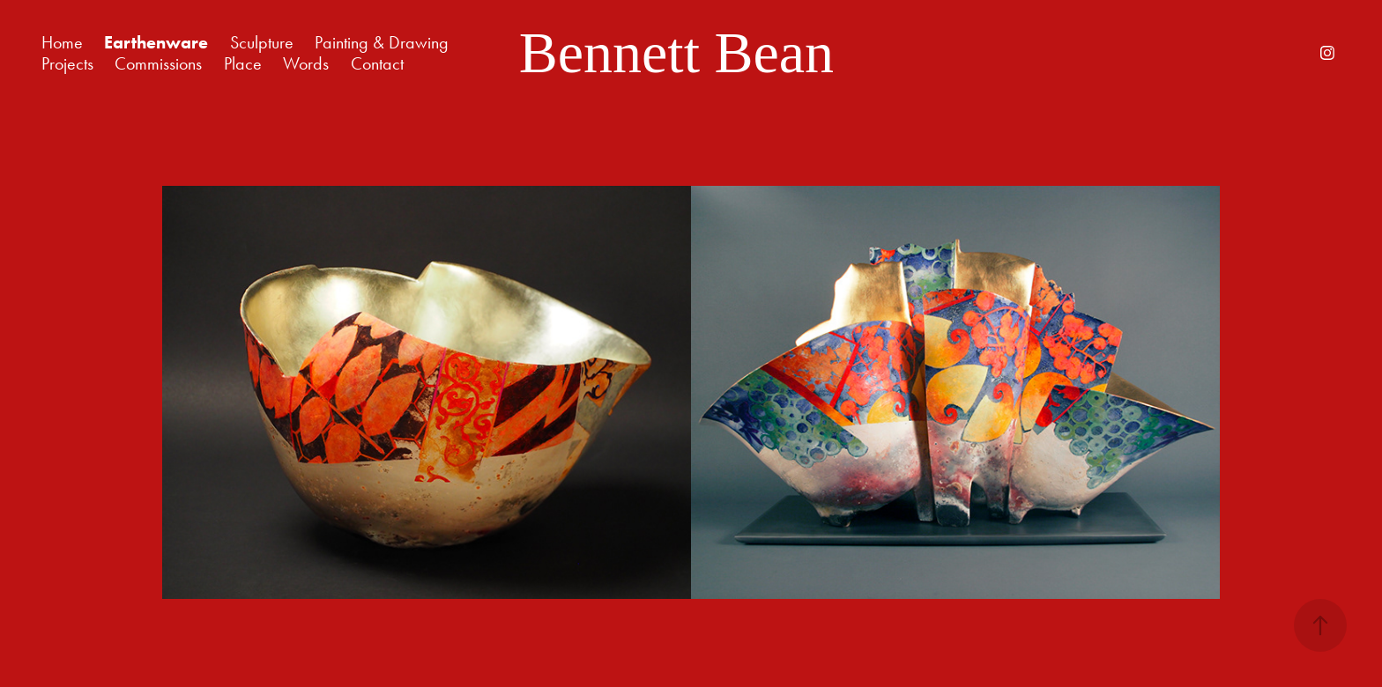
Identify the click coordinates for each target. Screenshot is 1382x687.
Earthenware (156, 42)
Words (306, 63)
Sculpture (261, 42)
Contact (377, 63)
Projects (67, 63)
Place (243, 63)
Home (62, 42)
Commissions (158, 63)
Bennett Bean (676, 52)
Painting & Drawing (382, 42)
